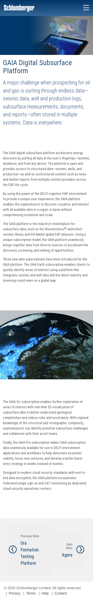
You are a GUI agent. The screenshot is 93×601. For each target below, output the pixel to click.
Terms (31, 593)
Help (45, 593)
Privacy (14, 593)
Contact (61, 593)
